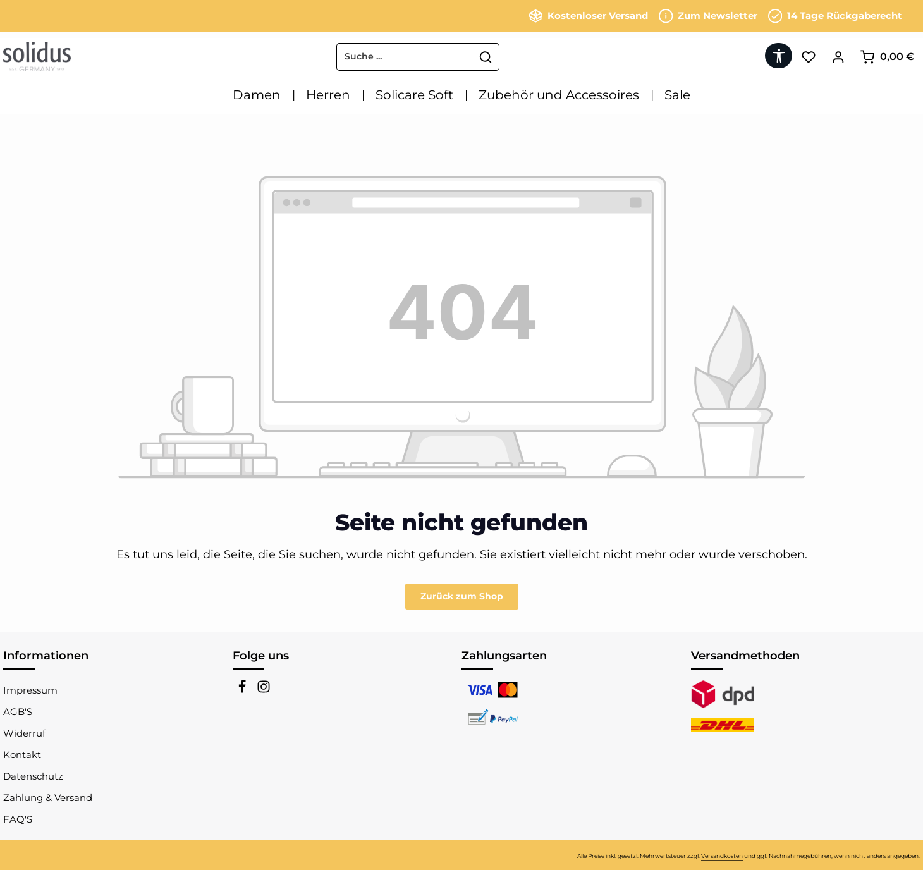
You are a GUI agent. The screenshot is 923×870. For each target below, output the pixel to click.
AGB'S (17, 712)
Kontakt (22, 755)
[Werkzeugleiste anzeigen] (778, 55)
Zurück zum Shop (461, 596)
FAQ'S (17, 819)
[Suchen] (485, 57)
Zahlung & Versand (47, 798)
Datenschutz (33, 776)
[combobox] (405, 57)
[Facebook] (243, 690)
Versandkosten (722, 855)
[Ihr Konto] (838, 56)
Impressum (30, 690)
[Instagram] (264, 690)
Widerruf (24, 733)
